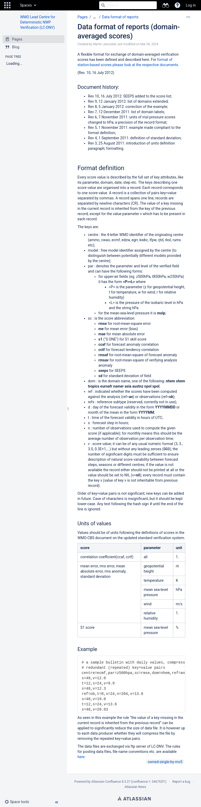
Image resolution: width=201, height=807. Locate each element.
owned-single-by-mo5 (165, 762)
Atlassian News (135, 787)
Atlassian (134, 798)
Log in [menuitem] (191, 5)
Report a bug (181, 781)
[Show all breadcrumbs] (94, 17)
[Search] (103, 5)
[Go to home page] (14, 5)
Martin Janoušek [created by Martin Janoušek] (104, 44)
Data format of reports (120, 17)
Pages (82, 17)
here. (81, 757)
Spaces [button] (26, 5)
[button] (7, 5)
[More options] (188, 17)
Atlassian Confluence (106, 781)
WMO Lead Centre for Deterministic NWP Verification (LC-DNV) (37, 22)
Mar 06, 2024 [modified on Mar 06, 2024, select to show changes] (149, 44)
